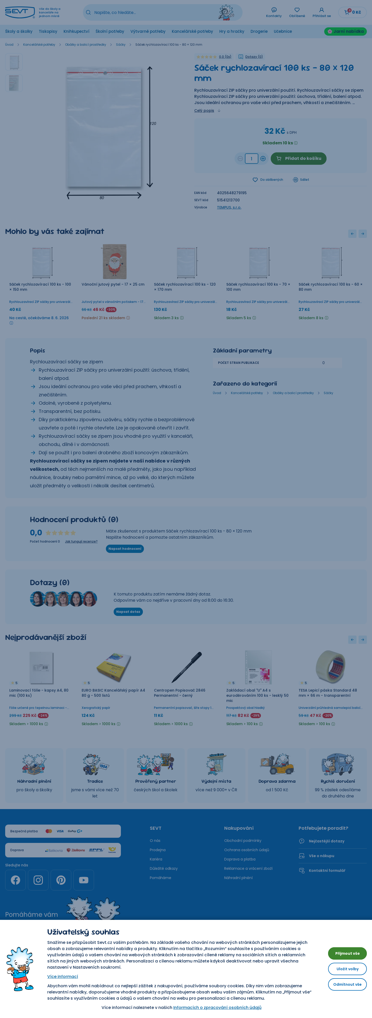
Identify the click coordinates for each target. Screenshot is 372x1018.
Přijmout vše (343, 951)
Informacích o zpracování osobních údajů (213, 1008)
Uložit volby (343, 969)
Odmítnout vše (343, 986)
